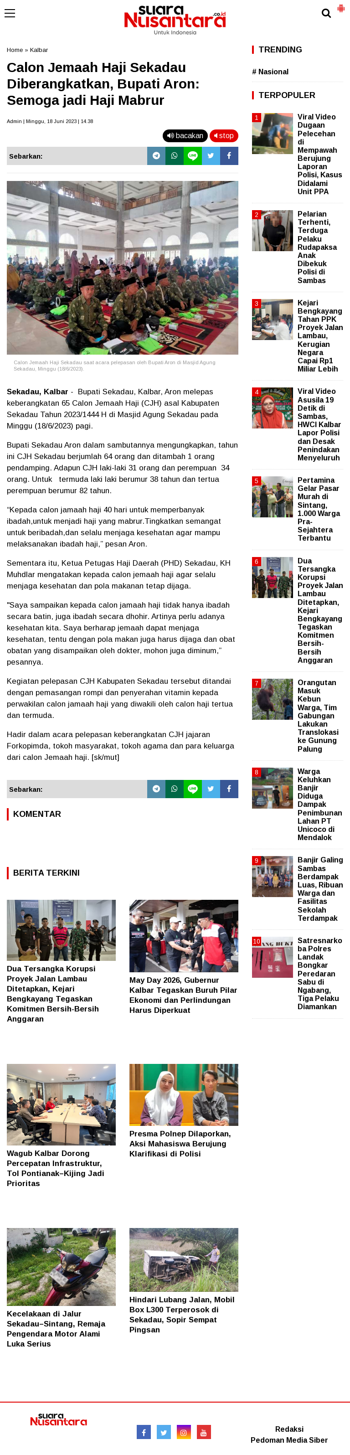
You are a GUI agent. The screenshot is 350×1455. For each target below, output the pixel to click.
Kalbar (39, 49)
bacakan (185, 135)
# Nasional (270, 72)
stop (224, 135)
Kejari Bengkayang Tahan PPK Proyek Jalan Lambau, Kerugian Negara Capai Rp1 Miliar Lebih (320, 336)
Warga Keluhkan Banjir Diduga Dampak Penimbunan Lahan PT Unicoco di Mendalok (320, 805)
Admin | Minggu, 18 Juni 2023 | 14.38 (50, 121)
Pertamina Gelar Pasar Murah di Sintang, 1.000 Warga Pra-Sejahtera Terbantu (319, 509)
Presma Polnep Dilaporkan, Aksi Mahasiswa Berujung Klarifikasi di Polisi (180, 1144)
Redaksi (289, 1429)
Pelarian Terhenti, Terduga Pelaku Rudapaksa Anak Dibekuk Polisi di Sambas (317, 247)
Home (15, 49)
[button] (340, 4)
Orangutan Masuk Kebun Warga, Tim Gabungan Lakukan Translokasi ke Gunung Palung (318, 716)
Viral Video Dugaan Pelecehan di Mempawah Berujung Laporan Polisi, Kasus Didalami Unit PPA (320, 154)
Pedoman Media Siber (289, 1440)
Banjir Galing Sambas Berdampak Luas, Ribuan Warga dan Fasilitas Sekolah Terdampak (320, 889)
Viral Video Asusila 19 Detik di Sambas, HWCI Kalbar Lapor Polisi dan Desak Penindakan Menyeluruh (319, 424)
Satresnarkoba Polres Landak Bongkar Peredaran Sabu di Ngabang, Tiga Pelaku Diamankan (320, 974)
